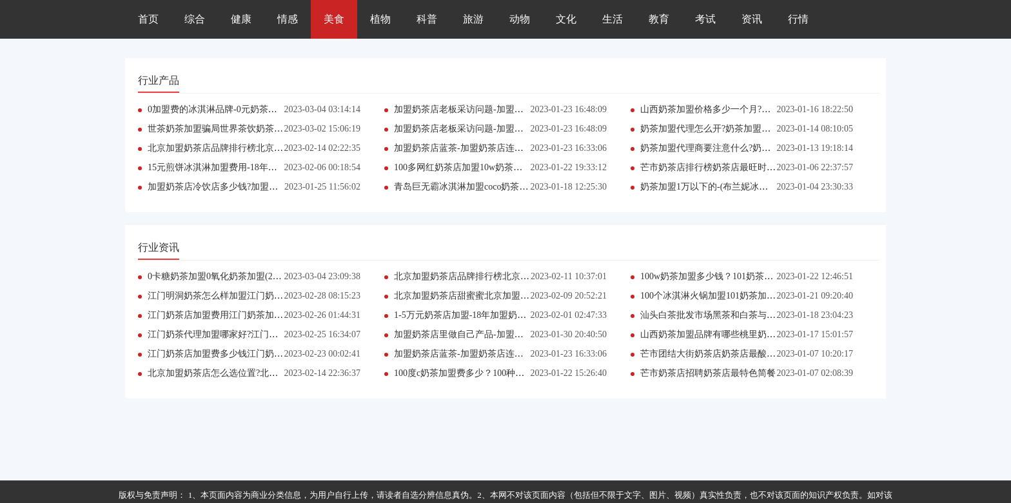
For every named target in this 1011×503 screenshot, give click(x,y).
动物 (519, 19)
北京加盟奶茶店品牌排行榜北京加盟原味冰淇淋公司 (498, 276)
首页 (148, 19)
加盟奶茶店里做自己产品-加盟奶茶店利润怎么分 (490, 334)
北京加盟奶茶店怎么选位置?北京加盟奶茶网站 (240, 373)
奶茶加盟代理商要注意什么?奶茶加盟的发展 (728, 148)
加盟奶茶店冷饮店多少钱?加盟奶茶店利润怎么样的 (249, 187)
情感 (287, 19)
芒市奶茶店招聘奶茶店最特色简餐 (708, 373)
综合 (194, 19)
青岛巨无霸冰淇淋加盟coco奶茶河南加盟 (474, 187)
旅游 (473, 19)
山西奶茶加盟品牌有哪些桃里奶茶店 (712, 334)
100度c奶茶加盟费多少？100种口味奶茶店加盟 (486, 373)
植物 (380, 19)
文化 (566, 19)
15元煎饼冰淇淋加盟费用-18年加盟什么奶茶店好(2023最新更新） (277, 167)
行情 (798, 19)
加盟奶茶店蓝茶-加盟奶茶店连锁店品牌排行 (481, 148)
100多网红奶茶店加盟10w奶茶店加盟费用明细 (485, 167)
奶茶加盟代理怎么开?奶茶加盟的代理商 (719, 128)
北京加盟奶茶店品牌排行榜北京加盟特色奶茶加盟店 (251, 148)
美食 (334, 19)
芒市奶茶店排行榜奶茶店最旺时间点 (712, 167)
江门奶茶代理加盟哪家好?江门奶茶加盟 (226, 334)
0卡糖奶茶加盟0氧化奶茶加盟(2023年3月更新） (242, 276)
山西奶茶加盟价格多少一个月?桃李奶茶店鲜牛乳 (737, 109)
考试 (705, 19)
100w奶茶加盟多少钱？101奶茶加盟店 (715, 276)
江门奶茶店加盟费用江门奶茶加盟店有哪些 (233, 315)
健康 (241, 19)
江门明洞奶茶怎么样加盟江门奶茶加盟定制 (233, 296)
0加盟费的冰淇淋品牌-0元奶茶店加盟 (221, 109)
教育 (659, 19)
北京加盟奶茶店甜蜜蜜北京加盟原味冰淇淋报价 (489, 296)
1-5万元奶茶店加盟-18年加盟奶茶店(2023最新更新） (498, 315)
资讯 (751, 19)
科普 (427, 19)
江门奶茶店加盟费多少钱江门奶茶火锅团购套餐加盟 (251, 354)
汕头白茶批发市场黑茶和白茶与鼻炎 (712, 315)
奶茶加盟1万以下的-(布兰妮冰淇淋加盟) (719, 187)
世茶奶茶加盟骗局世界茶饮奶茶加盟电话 (229, 128)
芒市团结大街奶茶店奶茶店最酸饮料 (712, 354)
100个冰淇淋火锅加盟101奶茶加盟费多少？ (726, 296)
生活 (612, 19)
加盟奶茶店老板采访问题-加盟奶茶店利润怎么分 (490, 109)
